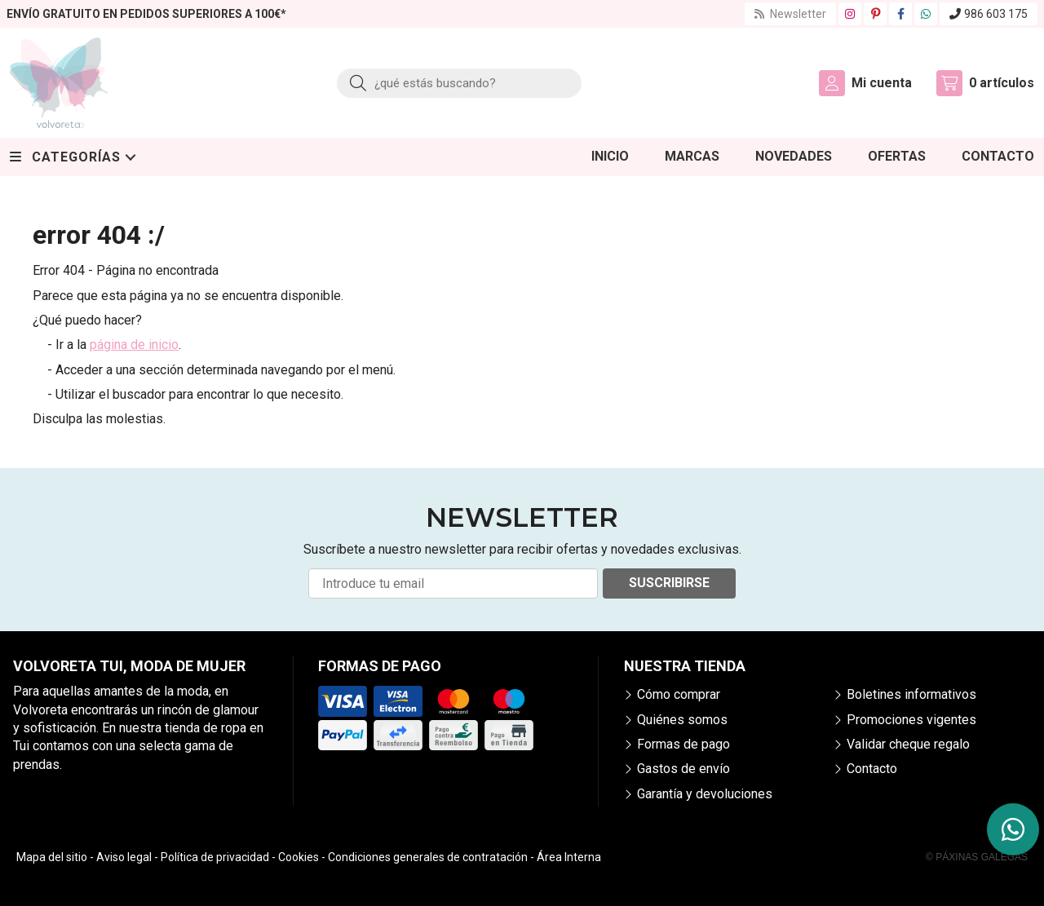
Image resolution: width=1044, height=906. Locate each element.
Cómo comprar (678, 694)
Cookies (298, 857)
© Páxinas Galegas (977, 857)
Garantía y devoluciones (704, 794)
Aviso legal (124, 857)
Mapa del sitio (51, 857)
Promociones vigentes (911, 719)
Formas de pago (683, 744)
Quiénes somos (682, 719)
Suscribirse (669, 582)
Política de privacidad (215, 857)
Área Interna (569, 857)
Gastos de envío (683, 768)
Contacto (872, 768)
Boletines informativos (911, 694)
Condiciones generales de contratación (428, 857)
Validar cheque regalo (908, 744)
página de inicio (134, 344)
